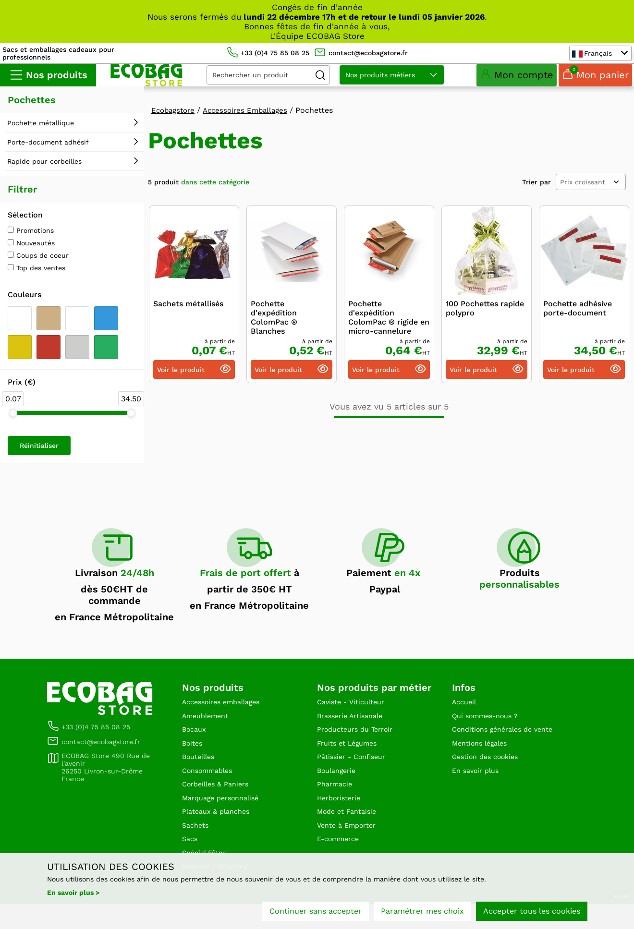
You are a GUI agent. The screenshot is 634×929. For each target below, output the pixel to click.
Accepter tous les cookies (531, 913)
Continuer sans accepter (315, 913)
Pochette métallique (40, 129)
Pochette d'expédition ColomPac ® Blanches (274, 324)
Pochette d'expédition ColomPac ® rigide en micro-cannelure (388, 324)
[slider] (13, 419)
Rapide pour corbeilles (44, 167)
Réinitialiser (39, 452)
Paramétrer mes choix (422, 913)
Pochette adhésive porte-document (577, 315)
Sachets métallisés (188, 310)
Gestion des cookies (489, 769)
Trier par (536, 188)
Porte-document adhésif (48, 148)
